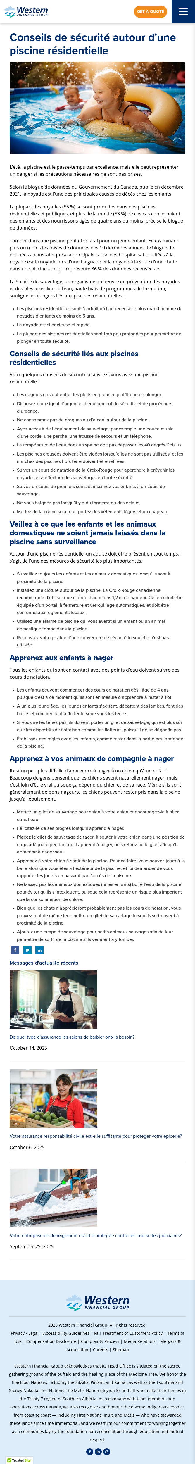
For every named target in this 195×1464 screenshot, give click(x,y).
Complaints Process (100, 1341)
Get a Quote (150, 11)
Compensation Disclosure (51, 1341)
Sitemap (121, 1349)
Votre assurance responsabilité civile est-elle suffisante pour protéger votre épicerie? (96, 1136)
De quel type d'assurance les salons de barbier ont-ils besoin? (72, 1037)
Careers (100, 1349)
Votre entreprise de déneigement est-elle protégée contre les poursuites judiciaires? (96, 1235)
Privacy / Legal (25, 1333)
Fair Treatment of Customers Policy (128, 1333)
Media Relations (140, 1341)
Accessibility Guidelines (66, 1333)
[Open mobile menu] (183, 11)
